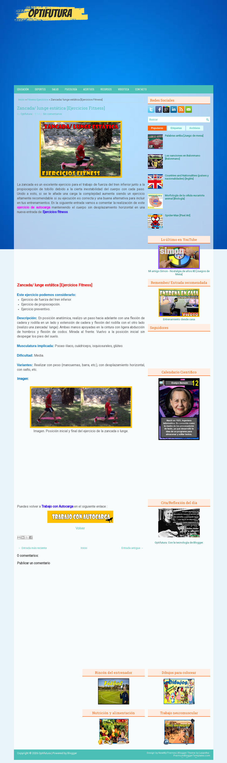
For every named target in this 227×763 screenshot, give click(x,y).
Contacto (141, 89)
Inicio (21, 99)
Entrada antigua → (132, 548)
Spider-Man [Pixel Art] (177, 215)
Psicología (71, 89)
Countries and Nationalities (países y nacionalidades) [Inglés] (187, 177)
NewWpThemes (167, 753)
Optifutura (26, 114)
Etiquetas (176, 128)
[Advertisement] (113, 54)
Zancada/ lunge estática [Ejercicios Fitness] (61, 108)
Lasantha (204, 753)
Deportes (40, 89)
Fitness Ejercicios (37, 99)
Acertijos (88, 89)
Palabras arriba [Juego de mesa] (184, 135)
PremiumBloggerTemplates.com (191, 755)
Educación (23, 89)
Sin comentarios (52, 114)
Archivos (194, 128)
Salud (55, 89)
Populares (157, 128)
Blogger (198, 542)
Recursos (106, 89)
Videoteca (123, 89)
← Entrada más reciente (32, 548)
